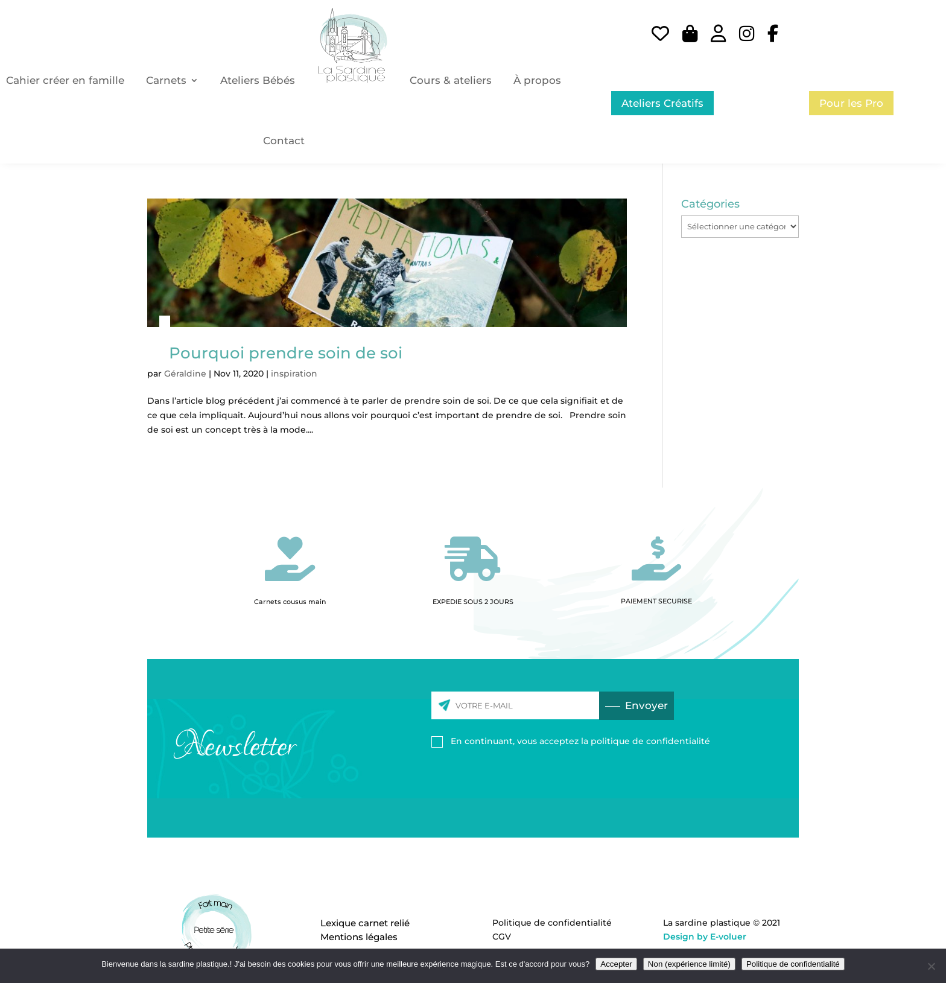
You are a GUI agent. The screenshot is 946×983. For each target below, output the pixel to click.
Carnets (166, 80)
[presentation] (523, 781)
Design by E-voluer (704, 936)
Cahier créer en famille (65, 80)
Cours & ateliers (451, 80)
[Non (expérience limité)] (931, 966)
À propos (537, 80)
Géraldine (185, 373)
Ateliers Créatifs (662, 103)
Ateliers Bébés (257, 80)
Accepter (616, 964)
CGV (501, 936)
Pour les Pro (851, 103)
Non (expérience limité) (689, 964)
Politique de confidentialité (552, 922)
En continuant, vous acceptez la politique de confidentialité (580, 741)
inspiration (294, 373)
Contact (284, 141)
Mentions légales (359, 937)
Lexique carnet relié (365, 923)
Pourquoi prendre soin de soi (285, 353)
